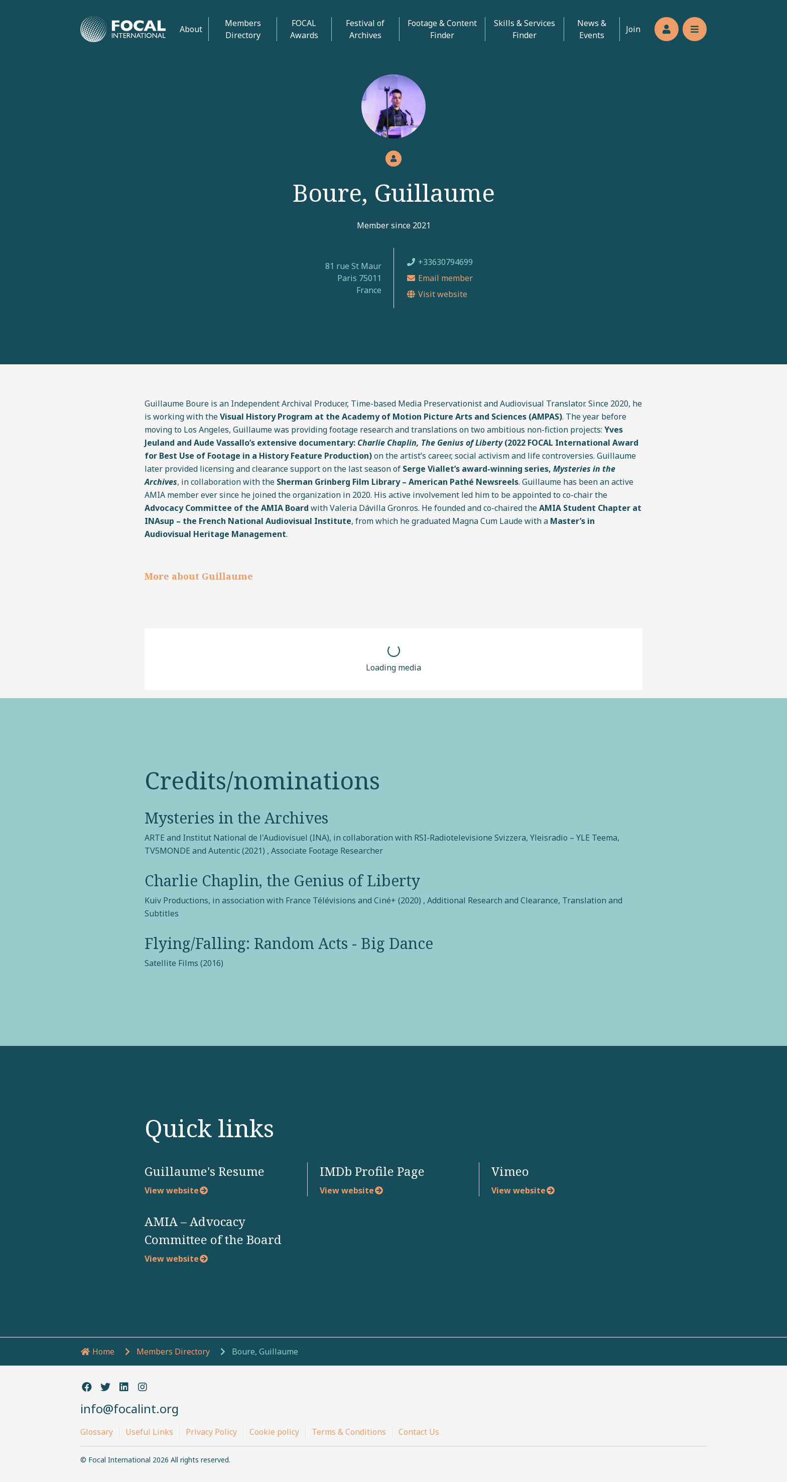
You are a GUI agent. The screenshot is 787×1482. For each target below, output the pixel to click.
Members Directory (243, 29)
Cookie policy (274, 1431)
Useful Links (149, 1431)
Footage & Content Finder (442, 29)
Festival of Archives (365, 29)
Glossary (96, 1431)
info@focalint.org (129, 1408)
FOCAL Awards (304, 29)
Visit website (436, 294)
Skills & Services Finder (524, 29)
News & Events (591, 29)
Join (633, 29)
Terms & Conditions (349, 1431)
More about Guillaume (199, 576)
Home (97, 1351)
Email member (439, 278)
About (191, 29)
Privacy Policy (211, 1431)
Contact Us (419, 1431)
